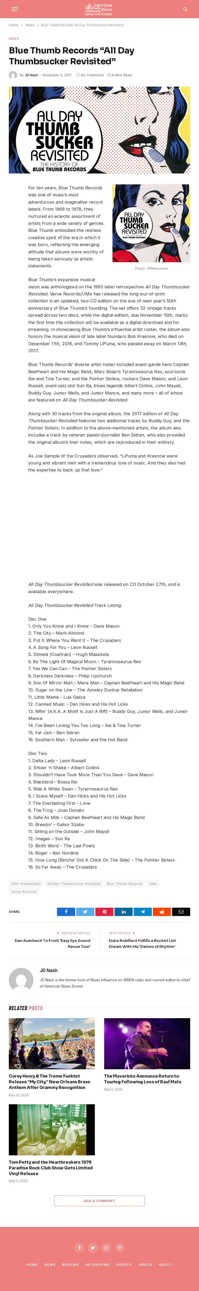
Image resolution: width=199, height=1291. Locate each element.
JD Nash (31, 75)
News (14, 38)
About (166, 1264)
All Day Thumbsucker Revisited (73, 884)
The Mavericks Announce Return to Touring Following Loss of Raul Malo (142, 1079)
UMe (153, 884)
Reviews (70, 1264)
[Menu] (14, 9)
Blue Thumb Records (125, 884)
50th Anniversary (26, 884)
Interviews (98, 1264)
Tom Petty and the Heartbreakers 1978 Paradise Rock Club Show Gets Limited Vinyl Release (51, 1168)
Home (32, 1264)
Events (124, 1264)
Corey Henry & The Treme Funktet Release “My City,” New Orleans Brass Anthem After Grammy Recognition (49, 1081)
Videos (145, 1264)
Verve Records (24, 892)
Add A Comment (99, 1201)
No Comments (90, 75)
